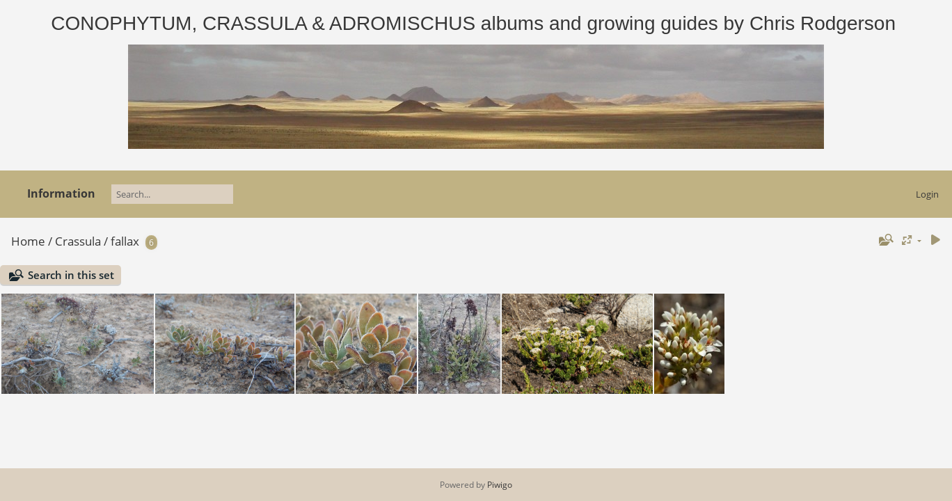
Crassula (78, 241)
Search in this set (71, 275)
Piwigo (499, 485)
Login (927, 194)
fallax (125, 241)
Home (28, 241)
